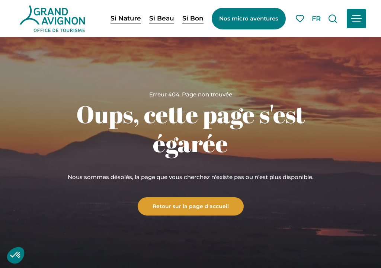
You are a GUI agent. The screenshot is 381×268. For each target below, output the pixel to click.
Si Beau (161, 18)
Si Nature (126, 18)
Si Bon (193, 18)
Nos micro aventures (248, 18)
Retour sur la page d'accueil (191, 205)
